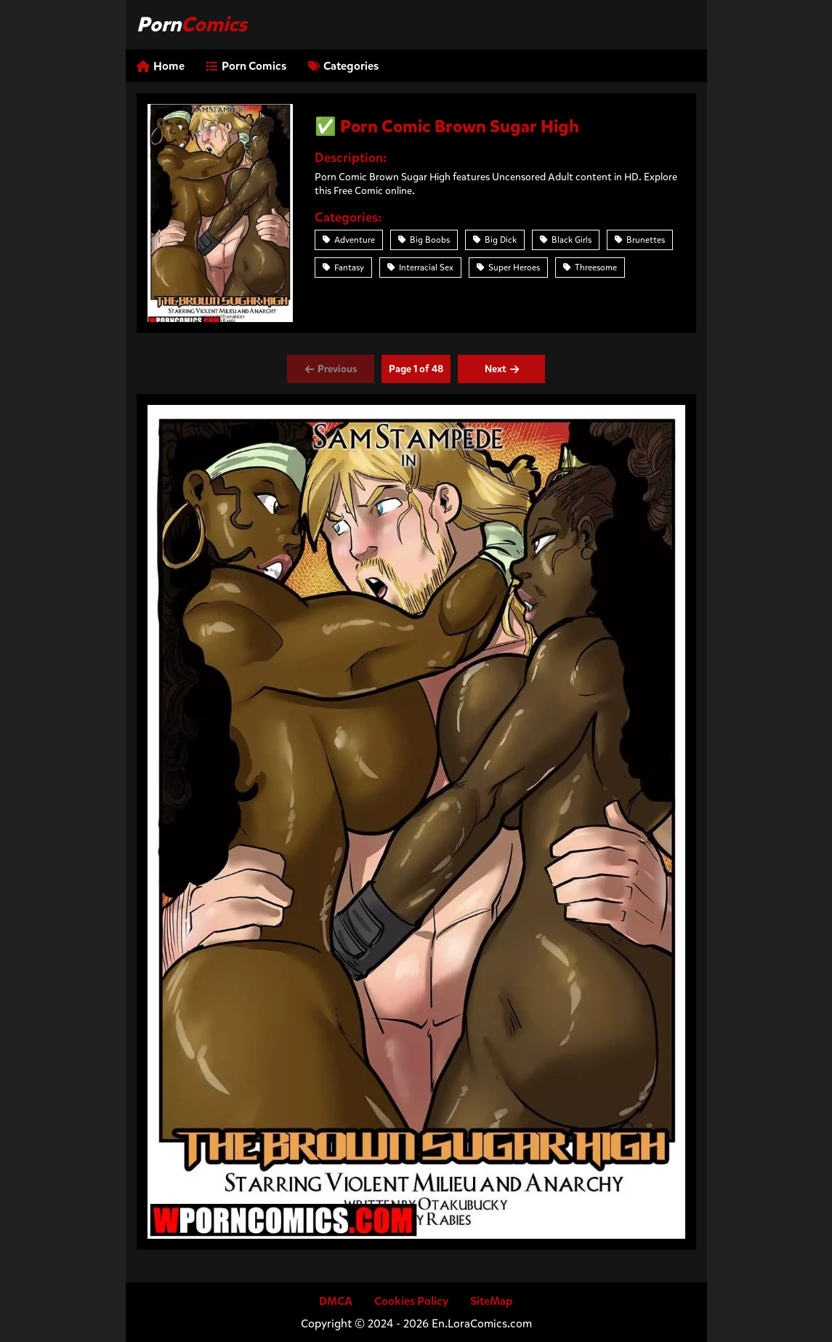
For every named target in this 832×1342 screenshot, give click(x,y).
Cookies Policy (411, 1301)
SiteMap (491, 1301)
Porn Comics (246, 65)
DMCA (335, 1301)
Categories (343, 65)
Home (161, 65)
